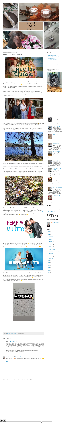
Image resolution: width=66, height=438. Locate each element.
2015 (49, 274)
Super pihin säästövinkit (52, 55)
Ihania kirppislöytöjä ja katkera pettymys (57, 178)
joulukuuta (51, 236)
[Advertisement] (23, 390)
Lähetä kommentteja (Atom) (10, 403)
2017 (49, 270)
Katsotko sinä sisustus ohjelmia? (54, 251)
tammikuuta (51, 258)
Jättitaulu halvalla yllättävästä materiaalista (57, 144)
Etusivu (23, 401)
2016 (49, 272)
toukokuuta (51, 248)
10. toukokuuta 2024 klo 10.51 (20, 356)
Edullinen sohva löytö (56, 151)
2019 (49, 267)
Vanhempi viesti (41, 401)
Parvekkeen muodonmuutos (52, 64)
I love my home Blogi (51, 211)
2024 (49, 234)
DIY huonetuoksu (56, 134)
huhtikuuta (51, 253)
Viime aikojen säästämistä (52, 59)
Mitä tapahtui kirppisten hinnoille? (53, 56)
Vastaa (7, 353)
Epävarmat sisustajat (56, 117)
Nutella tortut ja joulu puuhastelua (56, 196)
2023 (49, 260)
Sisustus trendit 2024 (56, 126)
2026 (49, 231)
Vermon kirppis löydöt (52, 249)
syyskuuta (51, 241)
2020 (49, 265)
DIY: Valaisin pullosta (56, 160)
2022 (49, 262)
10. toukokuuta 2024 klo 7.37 (13, 341)
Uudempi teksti (6, 401)
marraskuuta (51, 237)
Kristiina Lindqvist (9, 356)
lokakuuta (50, 239)
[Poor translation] (4, 421)
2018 (49, 269)
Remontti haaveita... (51, 58)
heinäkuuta (51, 244)
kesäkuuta (50, 246)
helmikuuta (51, 256)
